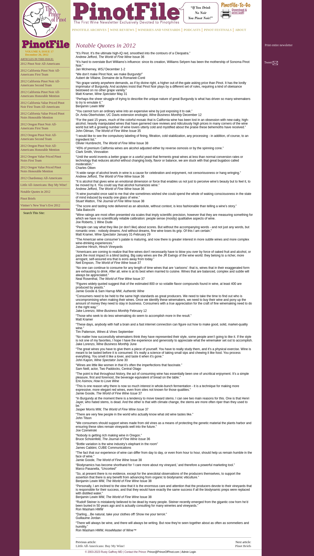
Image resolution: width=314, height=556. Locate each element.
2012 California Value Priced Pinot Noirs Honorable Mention (42, 115)
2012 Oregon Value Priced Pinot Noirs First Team (40, 158)
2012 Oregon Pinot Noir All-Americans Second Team (38, 137)
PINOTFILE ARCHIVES (89, 30)
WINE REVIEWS (122, 30)
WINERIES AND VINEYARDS (159, 30)
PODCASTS (192, 30)
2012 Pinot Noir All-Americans (40, 64)
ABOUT (240, 30)
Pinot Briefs (28, 198)
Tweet (268, 62)
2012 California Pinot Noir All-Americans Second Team (40, 83)
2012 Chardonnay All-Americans (41, 178)
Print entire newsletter (279, 45)
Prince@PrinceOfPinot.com (163, 551)
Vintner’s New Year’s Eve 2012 (40, 205)
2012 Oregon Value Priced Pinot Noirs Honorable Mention (40, 169)
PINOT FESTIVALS (218, 30)
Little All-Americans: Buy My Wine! (43, 185)
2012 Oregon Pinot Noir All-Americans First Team (38, 126)
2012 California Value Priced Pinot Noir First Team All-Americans (42, 105)
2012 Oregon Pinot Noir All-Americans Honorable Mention (39, 148)
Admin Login (188, 551)
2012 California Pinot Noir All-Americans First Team (40, 72)
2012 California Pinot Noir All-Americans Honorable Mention (40, 94)
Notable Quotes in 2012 (35, 192)
